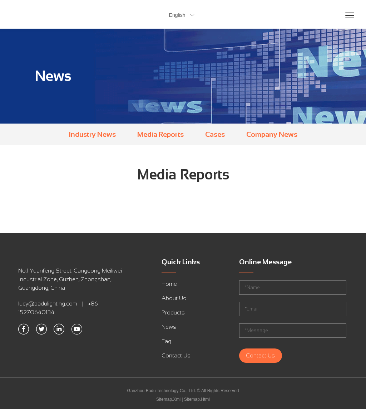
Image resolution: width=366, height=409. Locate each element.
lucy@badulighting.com (47, 303)
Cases (215, 134)
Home (169, 284)
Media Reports (160, 134)
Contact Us (176, 355)
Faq (166, 341)
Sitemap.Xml (168, 399)
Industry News (92, 134)
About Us (174, 298)
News (169, 327)
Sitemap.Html (197, 399)
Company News (271, 134)
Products (173, 312)
